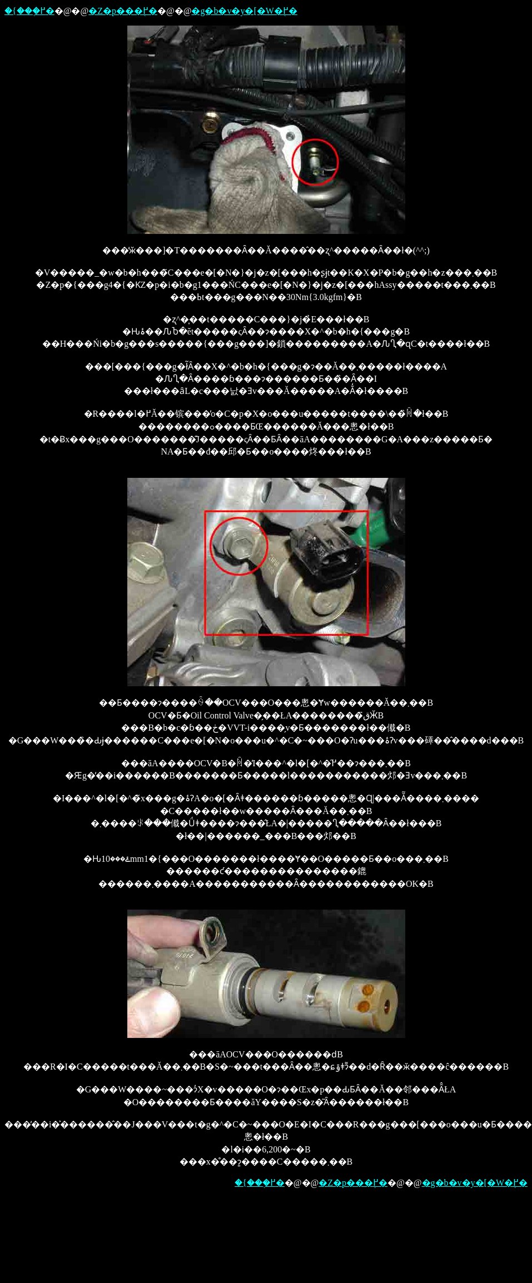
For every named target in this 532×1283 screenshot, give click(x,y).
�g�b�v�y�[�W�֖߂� (244, 11)
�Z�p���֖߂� (122, 11)
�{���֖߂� (29, 11)
